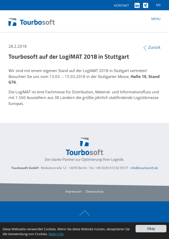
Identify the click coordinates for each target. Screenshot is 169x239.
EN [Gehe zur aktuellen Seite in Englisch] (158, 5)
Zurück (154, 47)
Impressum (73, 191)
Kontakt (121, 5)
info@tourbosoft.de (144, 168)
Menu (156, 19)
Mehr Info (56, 234)
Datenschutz (95, 191)
